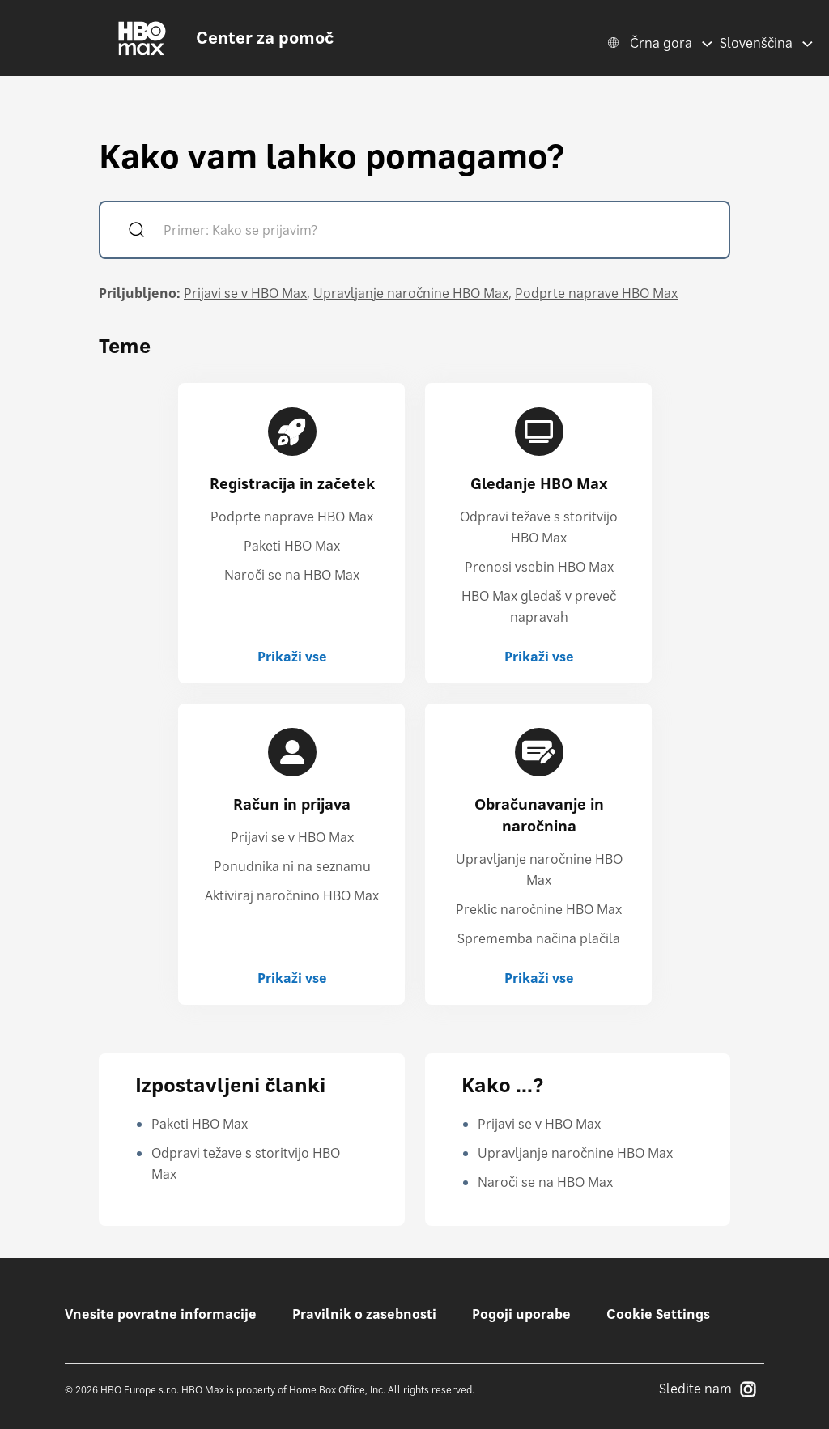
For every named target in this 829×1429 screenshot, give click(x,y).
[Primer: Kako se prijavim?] (437, 232)
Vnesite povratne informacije (161, 1314)
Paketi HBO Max (292, 546)
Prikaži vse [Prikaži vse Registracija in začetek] (292, 657)
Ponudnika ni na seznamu (292, 866)
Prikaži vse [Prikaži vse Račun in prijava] (292, 978)
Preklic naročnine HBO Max (539, 909)
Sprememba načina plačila (538, 938)
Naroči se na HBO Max (291, 575)
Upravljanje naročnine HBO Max (410, 293)
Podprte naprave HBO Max (596, 293)
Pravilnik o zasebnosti (364, 1314)
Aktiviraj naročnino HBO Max (292, 895)
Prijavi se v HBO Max (245, 293)
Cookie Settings (658, 1314)
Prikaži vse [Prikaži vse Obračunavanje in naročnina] (539, 978)
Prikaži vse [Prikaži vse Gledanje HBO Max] (539, 657)
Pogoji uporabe (521, 1314)
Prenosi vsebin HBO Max (539, 567)
